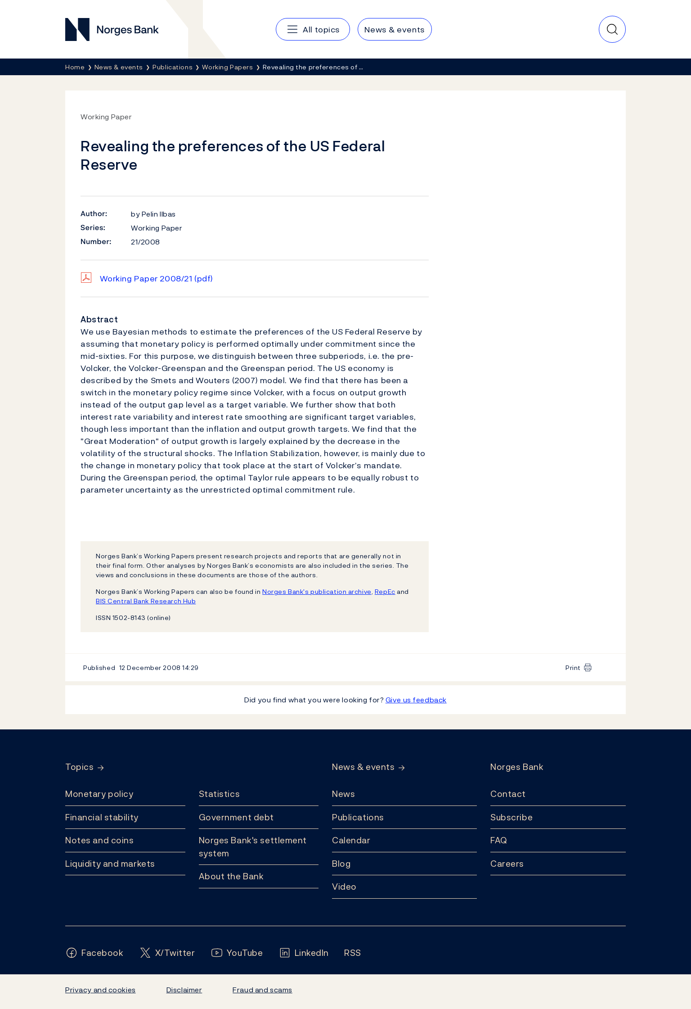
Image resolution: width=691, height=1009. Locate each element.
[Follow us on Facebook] (94, 952)
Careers (507, 863)
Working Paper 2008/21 (156, 278)
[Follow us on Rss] (352, 952)
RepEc (385, 591)
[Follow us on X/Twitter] (167, 952)
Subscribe (511, 817)
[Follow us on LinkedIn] (303, 952)
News (343, 793)
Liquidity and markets (110, 863)
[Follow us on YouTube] (237, 952)
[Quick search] (612, 29)
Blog (341, 863)
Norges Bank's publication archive (317, 591)
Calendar (351, 840)
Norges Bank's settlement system (253, 847)
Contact (508, 793)
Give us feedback (416, 700)
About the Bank (231, 876)
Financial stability (102, 817)
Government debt (236, 817)
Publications (358, 817)
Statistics (219, 793)
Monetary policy (99, 793)
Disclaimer (184, 989)
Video (344, 886)
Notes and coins (99, 840)
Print (573, 667)
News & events (363, 767)
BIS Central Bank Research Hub (146, 601)
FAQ (498, 840)
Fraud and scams (262, 989)
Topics (79, 767)
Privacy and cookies (100, 989)
